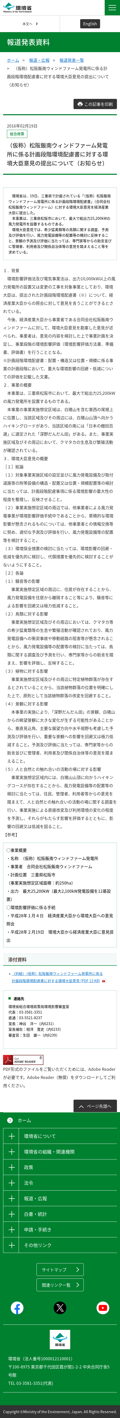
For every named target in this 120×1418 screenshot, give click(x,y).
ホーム (13, 60)
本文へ (27, 23)
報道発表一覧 (71, 60)
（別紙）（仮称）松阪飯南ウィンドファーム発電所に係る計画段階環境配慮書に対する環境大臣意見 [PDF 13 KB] (57, 977)
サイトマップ (54, 1269)
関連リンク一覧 (56, 1285)
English (90, 23)
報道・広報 (39, 60)
